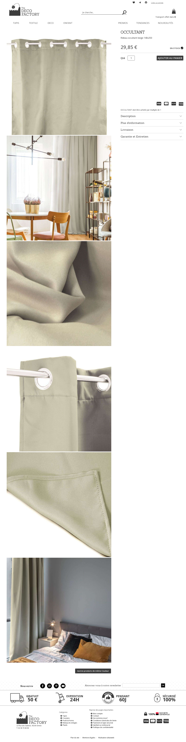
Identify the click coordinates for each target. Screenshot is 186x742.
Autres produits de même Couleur (93, 671)
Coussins (66, 718)
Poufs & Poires (68, 720)
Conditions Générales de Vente (104, 720)
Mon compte (98, 713)
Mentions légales (88, 738)
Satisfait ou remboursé (101, 725)
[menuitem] (16, 23)
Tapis (65, 716)
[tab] (152, 116)
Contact (96, 716)
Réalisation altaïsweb (106, 738)
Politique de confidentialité (103, 727)
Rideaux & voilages (70, 723)
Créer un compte (157, 3)
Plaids (65, 725)
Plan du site (75, 738)
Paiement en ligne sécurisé (103, 723)
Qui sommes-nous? (100, 718)
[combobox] (103, 12)
